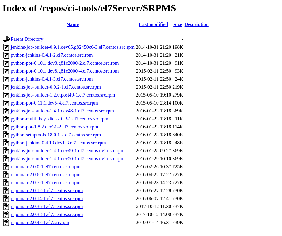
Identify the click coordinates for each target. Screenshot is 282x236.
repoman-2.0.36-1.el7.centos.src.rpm (47, 206)
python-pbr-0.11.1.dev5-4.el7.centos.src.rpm (54, 102)
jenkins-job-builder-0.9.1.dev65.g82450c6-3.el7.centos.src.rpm (73, 47)
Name (73, 24)
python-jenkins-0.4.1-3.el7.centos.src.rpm (52, 79)
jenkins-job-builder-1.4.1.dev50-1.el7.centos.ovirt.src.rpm (67, 158)
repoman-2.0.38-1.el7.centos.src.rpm (47, 214)
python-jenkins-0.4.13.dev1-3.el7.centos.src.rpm (58, 142)
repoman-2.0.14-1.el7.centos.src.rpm (47, 198)
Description (197, 24)
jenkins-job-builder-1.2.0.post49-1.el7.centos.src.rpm (63, 94)
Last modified (153, 24)
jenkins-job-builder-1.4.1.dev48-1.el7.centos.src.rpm (62, 110)
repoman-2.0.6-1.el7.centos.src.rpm (45, 174)
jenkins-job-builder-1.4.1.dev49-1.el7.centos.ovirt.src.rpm (67, 150)
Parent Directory (27, 39)
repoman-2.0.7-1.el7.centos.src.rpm (45, 182)
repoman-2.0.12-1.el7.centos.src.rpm (47, 190)
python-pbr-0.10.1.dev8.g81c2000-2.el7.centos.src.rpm (65, 63)
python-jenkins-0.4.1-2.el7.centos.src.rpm (52, 55)
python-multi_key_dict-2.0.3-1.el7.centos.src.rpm (59, 118)
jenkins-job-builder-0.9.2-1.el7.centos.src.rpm (56, 86)
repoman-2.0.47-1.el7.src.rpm (40, 222)
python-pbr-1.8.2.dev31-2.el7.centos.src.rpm (54, 126)
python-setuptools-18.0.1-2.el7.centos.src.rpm (56, 134)
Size (177, 24)
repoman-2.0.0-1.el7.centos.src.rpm (45, 166)
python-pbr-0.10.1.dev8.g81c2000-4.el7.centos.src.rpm (65, 71)
